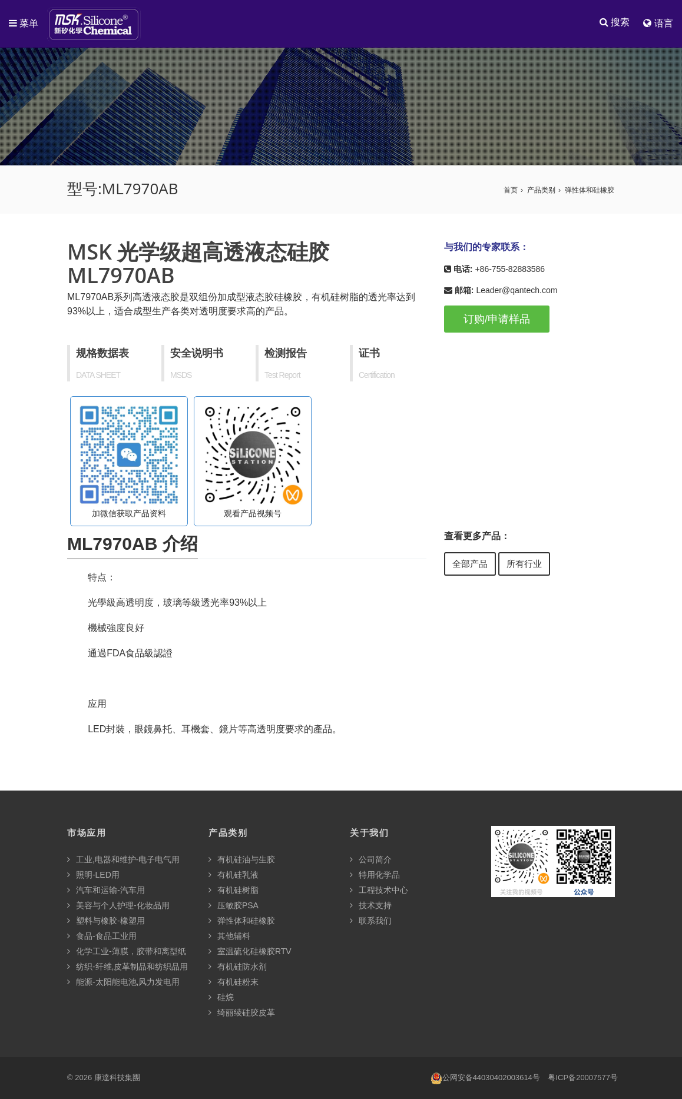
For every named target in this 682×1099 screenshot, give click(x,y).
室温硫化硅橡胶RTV (250, 952)
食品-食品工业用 (102, 936)
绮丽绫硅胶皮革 (241, 1013)
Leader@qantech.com (516, 290)
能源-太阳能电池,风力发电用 (123, 982)
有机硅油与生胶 (241, 860)
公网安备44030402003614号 (485, 1078)
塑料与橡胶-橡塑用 (106, 921)
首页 (511, 191)
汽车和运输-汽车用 (106, 890)
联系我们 (371, 921)
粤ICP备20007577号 (583, 1078)
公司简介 (371, 860)
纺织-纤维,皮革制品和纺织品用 (127, 967)
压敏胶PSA (233, 906)
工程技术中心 (379, 890)
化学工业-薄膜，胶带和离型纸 (126, 952)
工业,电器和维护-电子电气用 (123, 860)
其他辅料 (229, 936)
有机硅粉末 (233, 982)
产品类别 (541, 191)
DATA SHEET (98, 375)
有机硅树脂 (233, 890)
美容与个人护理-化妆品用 (118, 906)
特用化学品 (375, 875)
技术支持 (371, 906)
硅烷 (221, 997)
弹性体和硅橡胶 (589, 191)
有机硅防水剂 (237, 967)
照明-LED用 (93, 875)
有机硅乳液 (233, 875)
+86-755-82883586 (510, 269)
